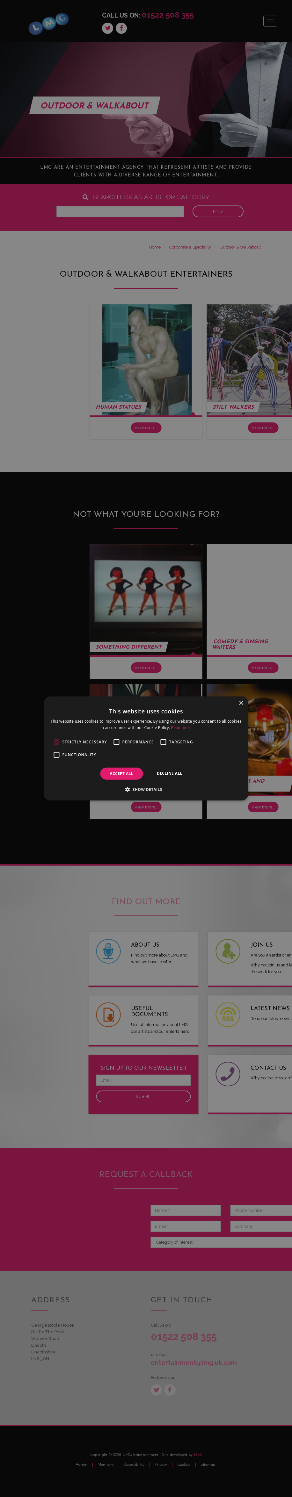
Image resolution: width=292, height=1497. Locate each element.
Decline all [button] (169, 773)
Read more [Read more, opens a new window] (181, 727)
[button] (146, 789)
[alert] (146, 748)
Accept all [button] (121, 773)
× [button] (241, 703)
